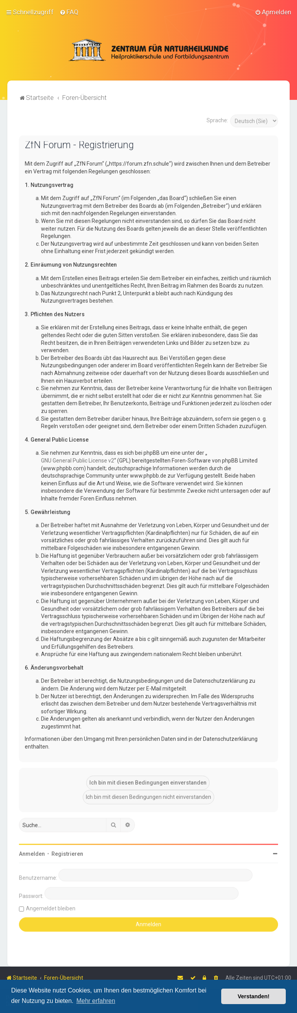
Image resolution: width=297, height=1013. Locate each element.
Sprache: (217, 120)
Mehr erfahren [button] (95, 1001)
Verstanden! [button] (254, 996)
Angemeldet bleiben (50, 908)
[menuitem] (69, 12)
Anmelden (32, 853)
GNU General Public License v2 (77, 460)
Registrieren (67, 853)
